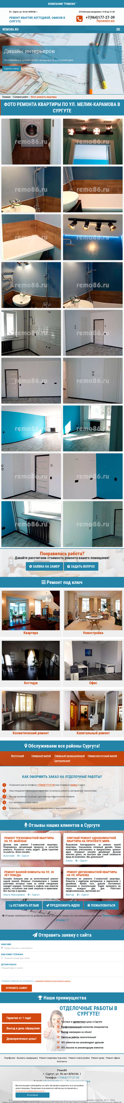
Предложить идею (63, 904)
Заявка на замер (44, 566)
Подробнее (29, 68)
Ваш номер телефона (12, 952)
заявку (73, 784)
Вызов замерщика (78, 1078)
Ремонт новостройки (79, 1055)
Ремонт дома (97, 1055)
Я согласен (32, 1095)
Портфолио (9, 1055)
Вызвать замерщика (27, 1055)
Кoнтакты (62, 1059)
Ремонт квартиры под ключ (53, 1055)
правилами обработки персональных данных (53, 978)
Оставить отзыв (24, 904)
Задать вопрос (81, 566)
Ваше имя (6, 941)
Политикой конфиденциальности (29, 1091)
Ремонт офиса (113, 1055)
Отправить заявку (16, 985)
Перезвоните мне (106, 21)
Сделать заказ (11, 68)
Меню (118, 28)
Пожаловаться (101, 904)
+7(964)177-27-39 (100, 17)
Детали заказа (8, 962)
